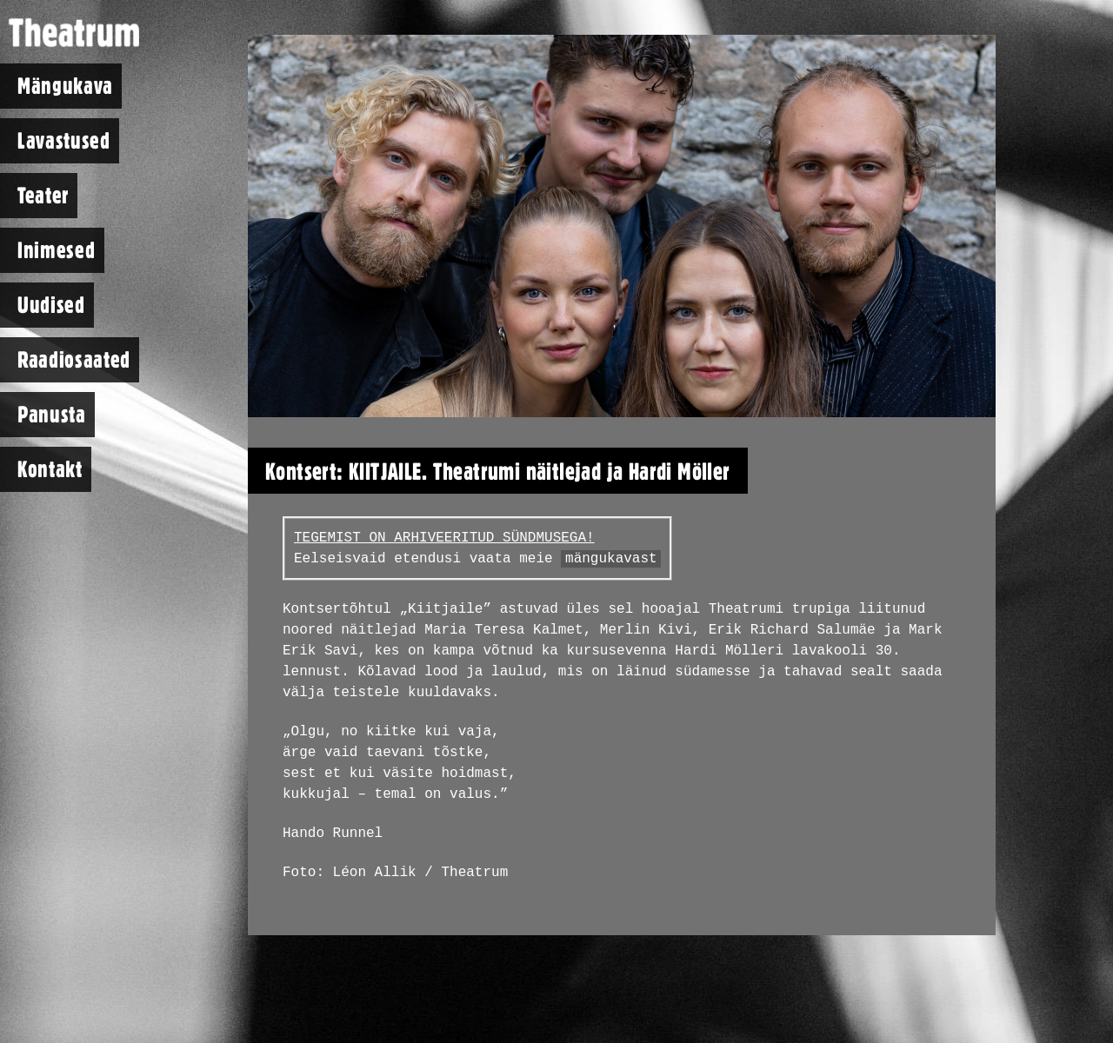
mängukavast (611, 559)
